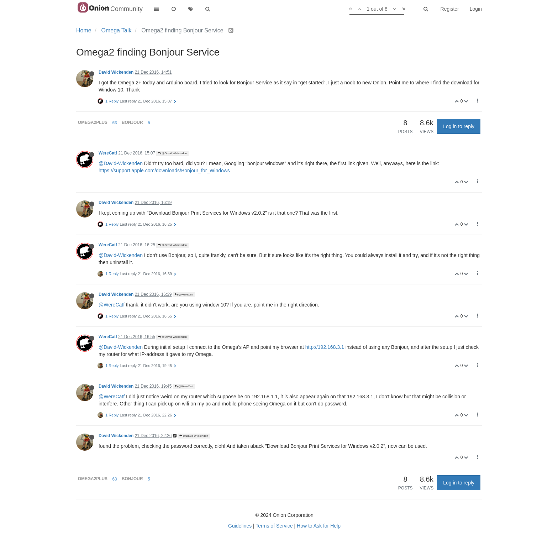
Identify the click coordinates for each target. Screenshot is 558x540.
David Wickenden (116, 72)
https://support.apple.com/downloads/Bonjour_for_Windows (164, 170)
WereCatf (108, 153)
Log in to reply (458, 126)
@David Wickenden (172, 153)
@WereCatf (184, 294)
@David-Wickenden (121, 163)
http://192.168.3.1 (324, 347)
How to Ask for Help (319, 526)
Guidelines (240, 526)
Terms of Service (274, 526)
